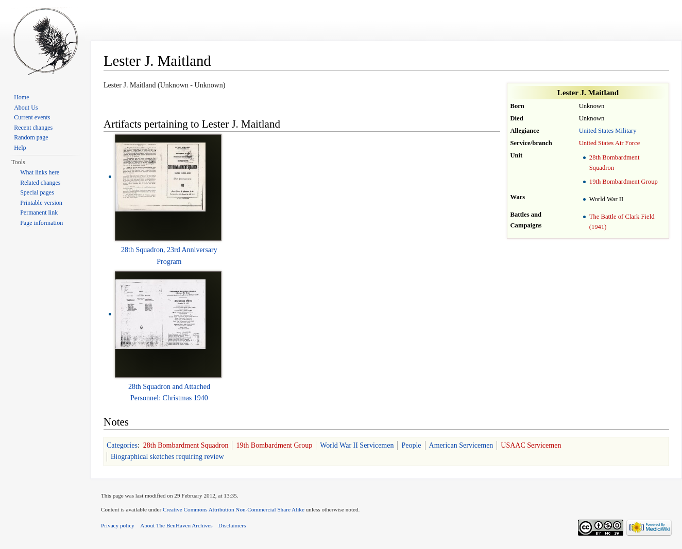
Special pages (37, 192)
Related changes (40, 182)
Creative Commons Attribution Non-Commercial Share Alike (233, 509)
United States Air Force (609, 143)
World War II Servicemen (357, 445)
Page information (41, 222)
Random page (31, 137)
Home (21, 97)
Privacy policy (117, 525)
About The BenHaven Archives (176, 525)
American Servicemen (461, 445)
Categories (122, 445)
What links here (39, 172)
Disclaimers (232, 525)
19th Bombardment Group (623, 181)
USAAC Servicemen (531, 445)
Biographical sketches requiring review (167, 457)
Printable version (41, 202)
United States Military (608, 130)
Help (20, 147)
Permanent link (39, 212)
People (411, 445)
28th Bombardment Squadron (186, 445)
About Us (26, 107)
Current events (32, 117)
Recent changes (33, 127)
